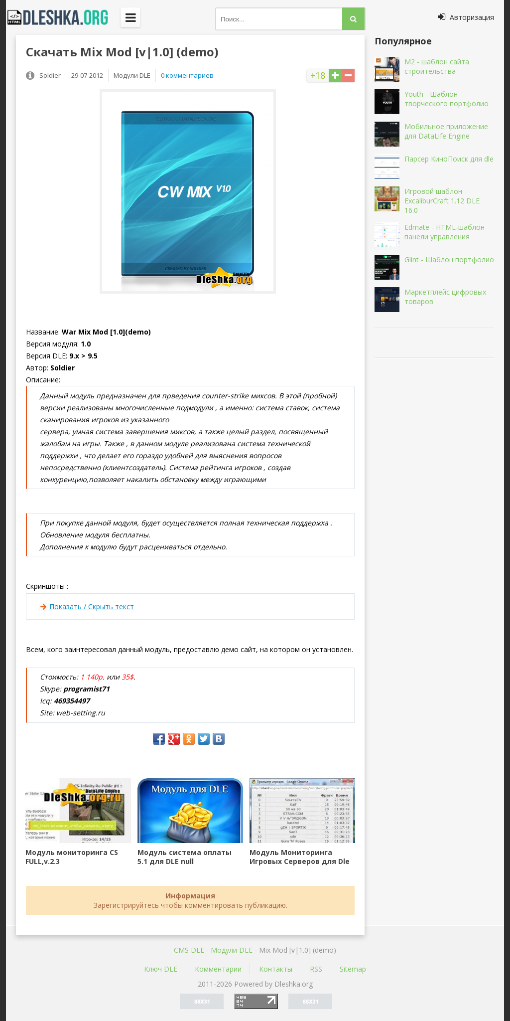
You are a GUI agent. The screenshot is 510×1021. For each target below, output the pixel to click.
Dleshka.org (63, 17)
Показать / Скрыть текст (91, 606)
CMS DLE (189, 950)
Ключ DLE (160, 969)
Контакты (275, 969)
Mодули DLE (232, 950)
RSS (316, 969)
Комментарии (218, 969)
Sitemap (353, 969)
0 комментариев (187, 75)
